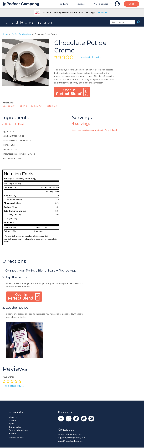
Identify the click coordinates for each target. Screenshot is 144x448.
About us (13, 417)
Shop (131, 4)
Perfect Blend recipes (22, 34)
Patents (12, 433)
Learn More (102, 12)
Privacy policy (15, 426)
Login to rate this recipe (91, 57)
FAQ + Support (100, 4)
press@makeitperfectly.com (71, 441)
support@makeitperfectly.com (72, 438)
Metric (21, 124)
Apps (11, 423)
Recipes (81, 4)
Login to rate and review (13, 385)
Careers (12, 420)
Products (63, 4)
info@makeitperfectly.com (70, 435)
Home (5, 34)
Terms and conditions (19, 430)
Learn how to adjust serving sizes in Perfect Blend (95, 130)
